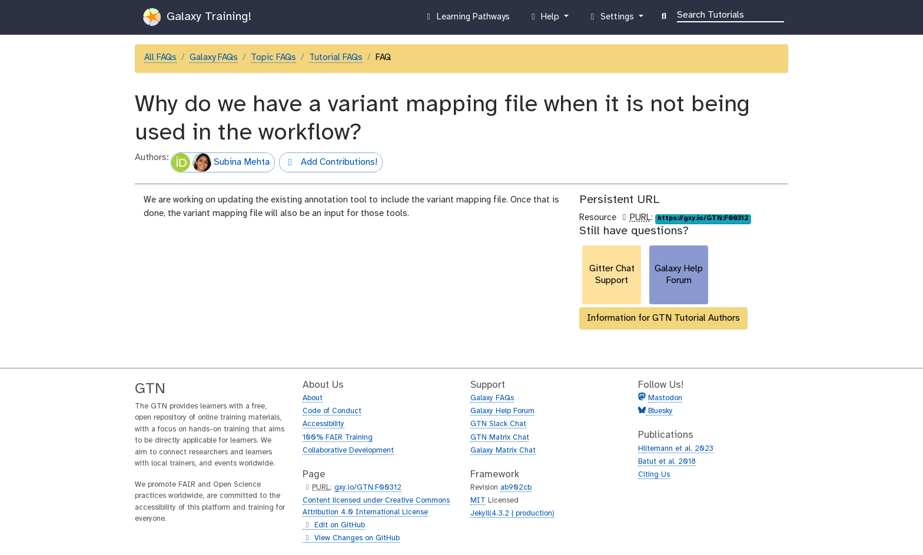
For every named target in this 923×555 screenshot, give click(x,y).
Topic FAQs (273, 57)
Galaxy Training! (197, 17)
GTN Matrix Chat (499, 437)
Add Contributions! (328, 163)
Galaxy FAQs (214, 57)
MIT (478, 500)
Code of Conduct (332, 411)
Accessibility (323, 424)
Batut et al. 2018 (667, 462)
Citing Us (654, 474)
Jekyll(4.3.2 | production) (512, 513)
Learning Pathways (466, 19)
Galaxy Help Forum (502, 411)
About (313, 398)
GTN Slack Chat (498, 424)
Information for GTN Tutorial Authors (663, 318)
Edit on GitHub (334, 525)
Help (545, 19)
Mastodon (665, 398)
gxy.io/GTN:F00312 (367, 487)
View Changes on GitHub (351, 538)
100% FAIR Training (338, 437)
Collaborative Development (348, 450)
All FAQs (160, 57)
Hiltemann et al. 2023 (675, 449)
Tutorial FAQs (336, 57)
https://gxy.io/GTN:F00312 (703, 218)
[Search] (730, 14)
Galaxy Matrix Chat (503, 450)
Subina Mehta (220, 162)
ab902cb (516, 487)
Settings (611, 19)
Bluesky (659, 411)
